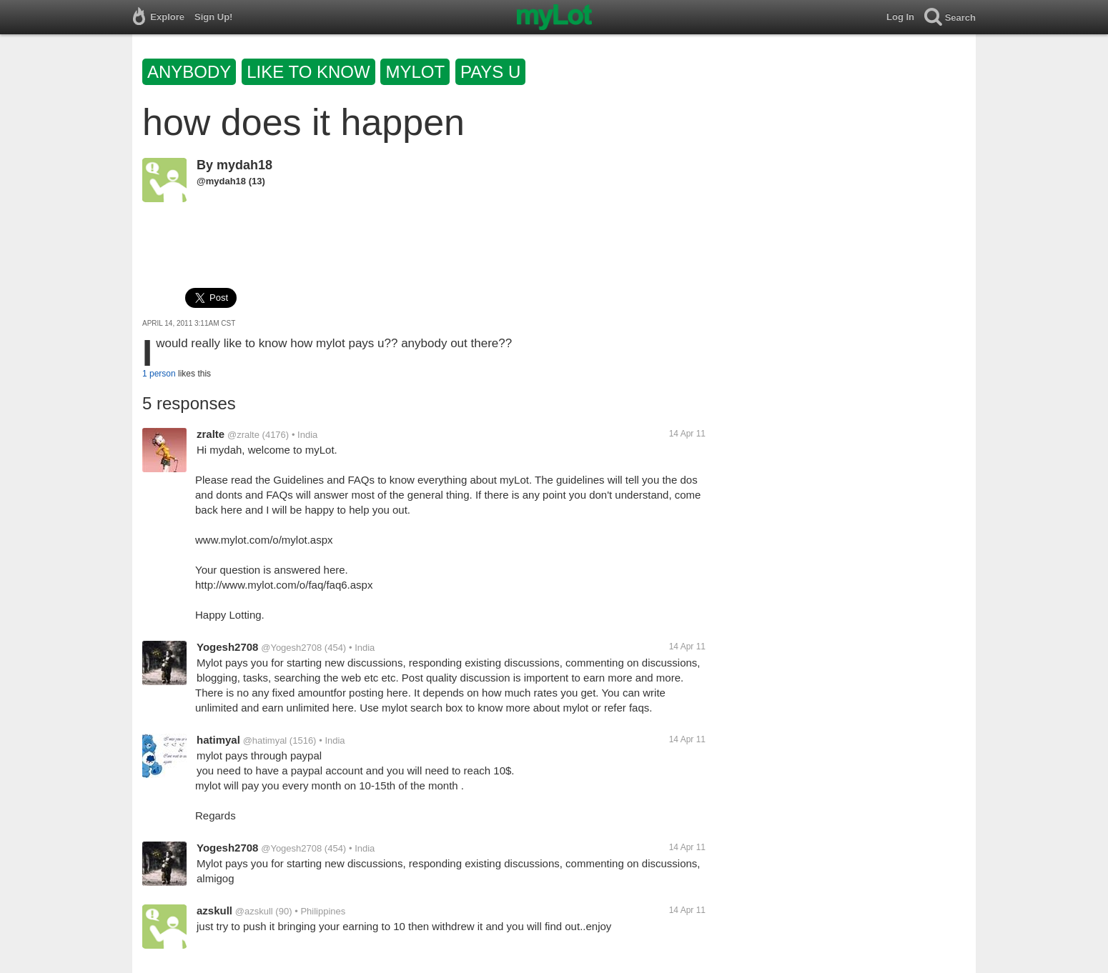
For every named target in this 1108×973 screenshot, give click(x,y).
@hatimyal (265, 740)
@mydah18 (221, 181)
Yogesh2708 (227, 647)
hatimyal (218, 740)
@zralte (243, 434)
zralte (210, 434)
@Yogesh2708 (291, 647)
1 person (159, 374)
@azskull (254, 911)
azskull (214, 910)
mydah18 (244, 165)
